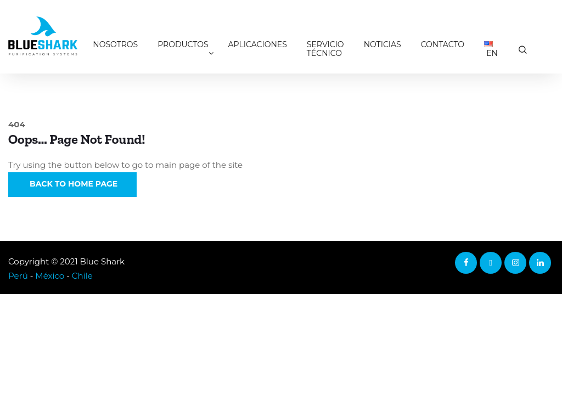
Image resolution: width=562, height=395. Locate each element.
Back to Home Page (72, 184)
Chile (82, 275)
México (49, 275)
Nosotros (115, 44)
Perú (18, 275)
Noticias (382, 44)
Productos (183, 44)
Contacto (442, 44)
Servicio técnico (325, 49)
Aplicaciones (257, 44)
